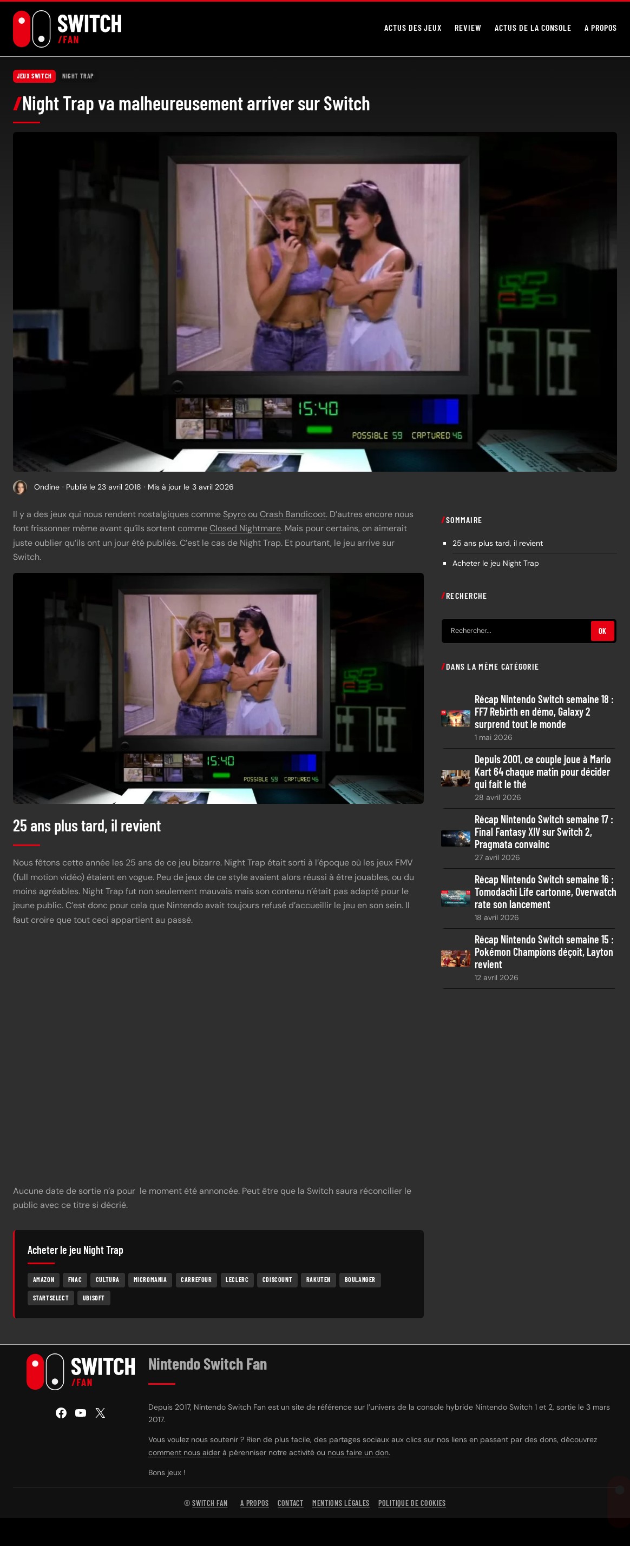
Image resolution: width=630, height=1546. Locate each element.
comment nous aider (184, 1452)
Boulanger (360, 1279)
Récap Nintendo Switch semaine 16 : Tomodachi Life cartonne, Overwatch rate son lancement (545, 891)
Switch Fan (209, 1503)
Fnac (75, 1279)
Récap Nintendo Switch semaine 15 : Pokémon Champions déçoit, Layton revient (544, 951)
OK (603, 630)
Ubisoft (94, 1297)
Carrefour (196, 1279)
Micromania (150, 1279)
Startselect (51, 1297)
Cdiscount (277, 1279)
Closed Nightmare (245, 528)
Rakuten (318, 1279)
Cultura (108, 1279)
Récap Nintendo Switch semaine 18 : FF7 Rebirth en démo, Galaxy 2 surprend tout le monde (544, 711)
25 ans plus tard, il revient (497, 543)
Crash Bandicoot (293, 514)
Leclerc (237, 1279)
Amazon (44, 1279)
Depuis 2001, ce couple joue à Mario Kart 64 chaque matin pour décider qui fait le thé (543, 771)
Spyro (234, 514)
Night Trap (78, 76)
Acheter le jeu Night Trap (495, 563)
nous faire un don (358, 1452)
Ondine (47, 487)
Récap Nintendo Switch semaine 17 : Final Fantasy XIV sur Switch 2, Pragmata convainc (544, 831)
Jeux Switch (34, 76)
